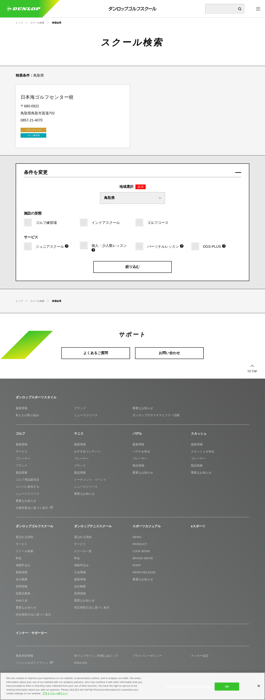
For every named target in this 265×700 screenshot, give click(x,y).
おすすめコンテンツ (87, 451)
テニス (78, 433)
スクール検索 (24, 551)
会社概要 (21, 579)
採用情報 (21, 586)
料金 (19, 558)
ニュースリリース (86, 415)
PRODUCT (139, 544)
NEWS (136, 537)
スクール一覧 (83, 551)
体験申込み (23, 565)
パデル (137, 433)
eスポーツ (198, 526)
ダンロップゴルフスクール (34, 526)
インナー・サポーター (31, 633)
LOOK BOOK (141, 551)
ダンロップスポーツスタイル (36, 397)
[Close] (258, 686)
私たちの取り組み (27, 415)
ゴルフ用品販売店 (27, 479)
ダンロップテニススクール (93, 526)
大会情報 (80, 572)
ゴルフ (20, 433)
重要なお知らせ (142, 408)
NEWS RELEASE (144, 572)
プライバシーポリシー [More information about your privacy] (55, 693)
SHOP (136, 565)
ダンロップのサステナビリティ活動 (156, 415)
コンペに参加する (27, 486)
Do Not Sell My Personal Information (188, 686)
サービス (21, 451)
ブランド (80, 408)
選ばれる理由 (24, 537)
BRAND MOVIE (142, 558)
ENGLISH (80, 662)
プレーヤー (23, 458)
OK (227, 686)
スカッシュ (199, 433)
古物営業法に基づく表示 (34, 507)
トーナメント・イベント (90, 479)
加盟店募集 (23, 593)
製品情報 (21, 472)
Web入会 (22, 600)
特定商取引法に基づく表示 (33, 614)
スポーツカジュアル (146, 526)
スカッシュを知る (202, 451)
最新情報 (21, 408)
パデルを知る (141, 451)
